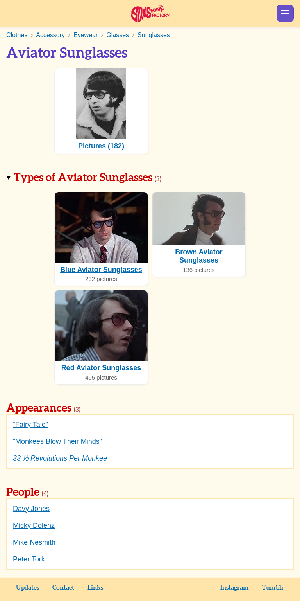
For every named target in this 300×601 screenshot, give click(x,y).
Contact (63, 588)
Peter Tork (29, 559)
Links (95, 588)
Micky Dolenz (34, 525)
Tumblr (273, 588)
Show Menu (285, 13)
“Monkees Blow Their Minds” (57, 441)
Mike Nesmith (34, 542)
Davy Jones (31, 509)
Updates (27, 588)
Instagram (234, 588)
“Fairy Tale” (30, 424)
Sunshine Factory (150, 13)
